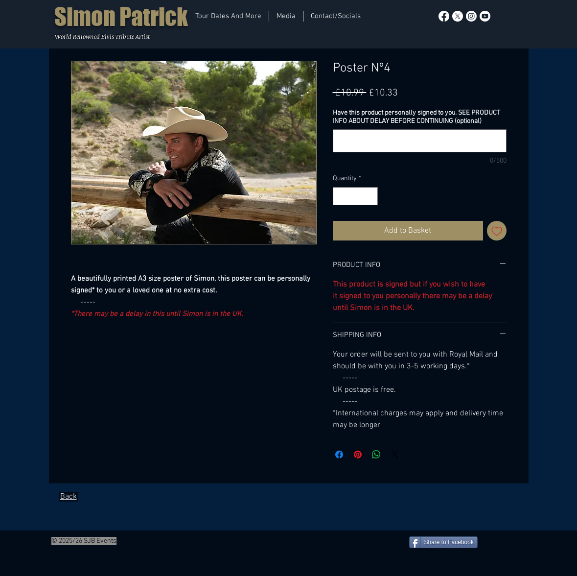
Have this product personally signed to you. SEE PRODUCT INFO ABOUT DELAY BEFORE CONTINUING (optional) (416, 117)
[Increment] (370, 196)
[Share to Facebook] (443, 542)
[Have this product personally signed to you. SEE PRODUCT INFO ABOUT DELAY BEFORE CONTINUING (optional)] (419, 141)
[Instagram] (471, 16)
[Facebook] (444, 16)
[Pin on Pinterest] (358, 454)
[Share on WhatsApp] (376, 454)
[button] (228, 16)
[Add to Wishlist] (497, 230)
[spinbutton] (355, 196)
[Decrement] (340, 196)
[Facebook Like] (22, 541)
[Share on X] (395, 454)
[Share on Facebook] (339, 454)
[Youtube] (485, 16)
